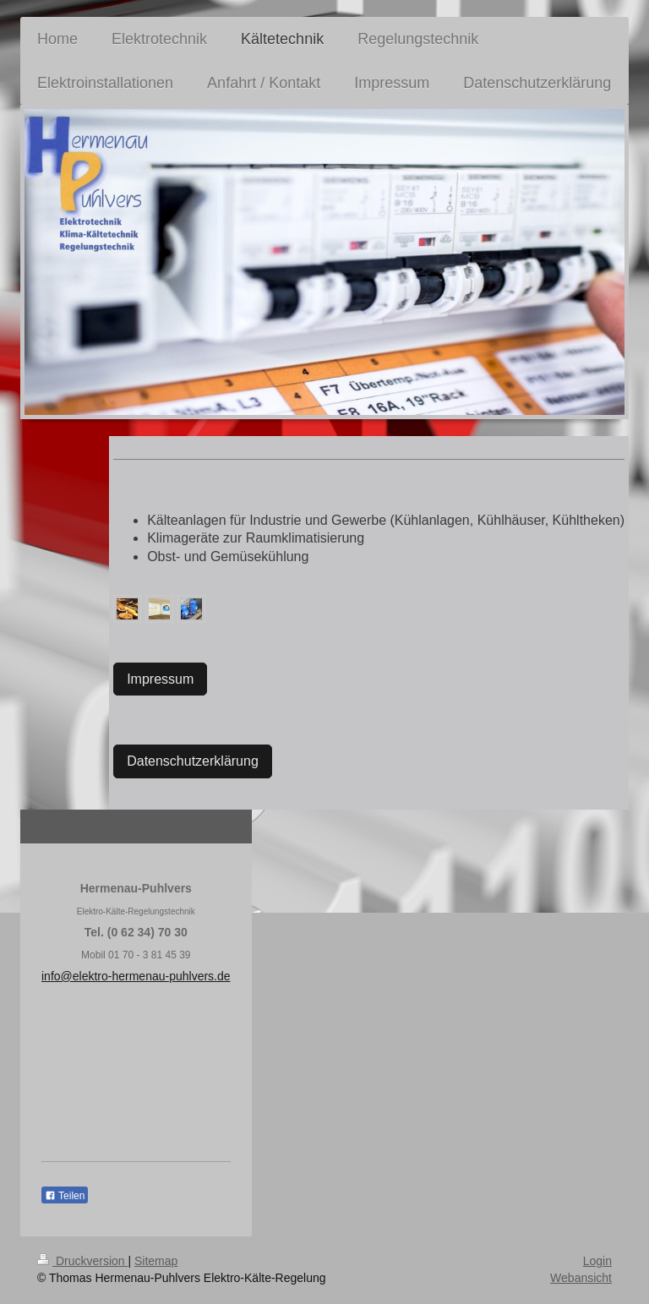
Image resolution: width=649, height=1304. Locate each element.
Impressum (160, 679)
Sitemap (155, 1261)
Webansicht (581, 1278)
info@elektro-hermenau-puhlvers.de (136, 976)
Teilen (65, 1196)
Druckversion (82, 1261)
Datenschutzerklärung (193, 761)
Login (597, 1261)
